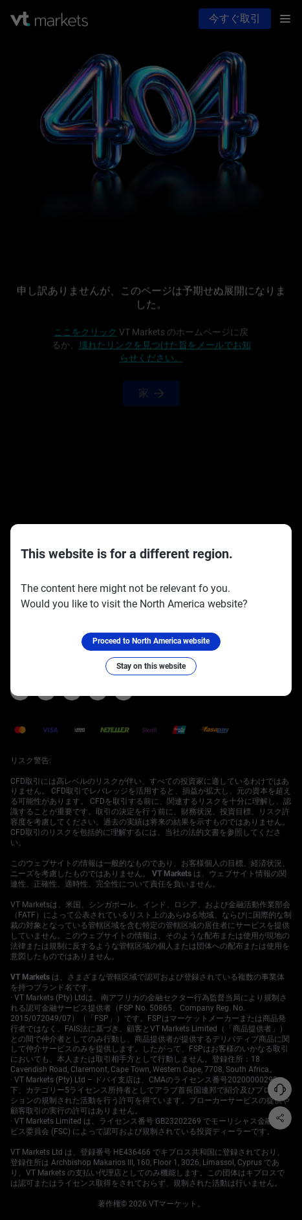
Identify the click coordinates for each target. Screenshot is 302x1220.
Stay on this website (151, 666)
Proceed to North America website (151, 641)
